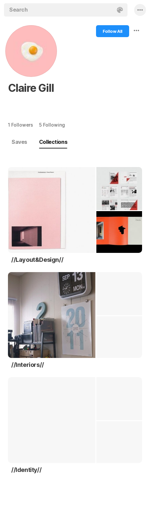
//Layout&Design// (37, 259)
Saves (19, 142)
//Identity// (26, 469)
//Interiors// (27, 364)
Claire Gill (31, 88)
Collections (53, 142)
